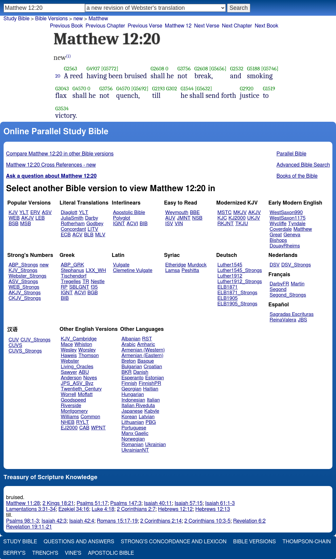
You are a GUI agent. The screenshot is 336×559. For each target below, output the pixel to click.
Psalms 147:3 (125, 503)
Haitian (150, 389)
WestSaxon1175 (288, 218)
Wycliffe (278, 223)
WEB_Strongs (24, 287)
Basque (145, 361)
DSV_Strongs (296, 264)
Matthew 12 (178, 25)
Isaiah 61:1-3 (220, 503)
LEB (39, 218)
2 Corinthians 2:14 (161, 521)
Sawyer (69, 372)
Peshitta (190, 270)
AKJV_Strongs (25, 292)
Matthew (98, 18)
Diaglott (69, 212)
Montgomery (74, 411)
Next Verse (206, 25)
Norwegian (133, 439)
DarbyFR (279, 283)
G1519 (269, 88)
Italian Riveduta (138, 405)
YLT (23, 212)
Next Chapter (237, 25)
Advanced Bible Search (303, 165)
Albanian (130, 338)
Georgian (131, 389)
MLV (100, 234)
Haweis (69, 355)
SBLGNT (79, 287)
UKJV (253, 218)
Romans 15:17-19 (117, 521)
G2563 (70, 68)
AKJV (27, 218)
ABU (84, 372)
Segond (278, 289)
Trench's (45, 553)
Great (276, 234)
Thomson (89, 355)
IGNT (119, 223)
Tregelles (71, 281)
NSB (197, 218)
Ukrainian (155, 444)
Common (90, 416)
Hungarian (132, 394)
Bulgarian (131, 366)
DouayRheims (285, 245)
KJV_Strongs (23, 270)
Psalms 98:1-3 (22, 521)
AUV (170, 218)
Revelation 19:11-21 (29, 527)
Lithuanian (132, 422)
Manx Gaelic (135, 433)
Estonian (154, 377)
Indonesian (133, 400)
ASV (47, 212)
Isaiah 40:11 (158, 503)
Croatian (153, 366)
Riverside (71, 405)
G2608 (157, 68)
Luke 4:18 (103, 509)
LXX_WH (96, 270)
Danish (140, 372)
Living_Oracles (77, 366)
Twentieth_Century (81, 389)
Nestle (97, 281)
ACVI (132, 223)
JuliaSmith (72, 218)
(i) (68, 56)
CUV (14, 339)
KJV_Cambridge (79, 338)
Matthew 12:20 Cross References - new (51, 165)
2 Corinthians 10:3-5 (207, 521)
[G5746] (269, 68)
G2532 (236, 68)
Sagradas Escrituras (291, 314)
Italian (153, 400)
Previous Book (66, 25)
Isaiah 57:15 (189, 503)
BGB (92, 292)
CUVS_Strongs (25, 351)
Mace (67, 344)
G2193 (158, 88)
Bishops (278, 240)
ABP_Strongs (23, 264)
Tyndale (297, 223)
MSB (25, 223)
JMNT (184, 218)
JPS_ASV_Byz (77, 383)
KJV (13, 212)
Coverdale (281, 229)
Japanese (132, 411)
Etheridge (175, 264)
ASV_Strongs (23, 281)
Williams (70, 416)
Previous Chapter (105, 25)
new (78, 18)
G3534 (62, 108)
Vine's (73, 553)
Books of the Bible (297, 176)
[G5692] (140, 88)
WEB (14, 218)
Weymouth (176, 212)
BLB (89, 234)
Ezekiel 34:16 (73, 509)
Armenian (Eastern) (142, 355)
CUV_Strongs (35, 339)
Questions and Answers (79, 541)
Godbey (94, 223)
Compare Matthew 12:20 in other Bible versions (60, 153)
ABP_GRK (72, 264)
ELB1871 (228, 287)
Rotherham (73, 223)
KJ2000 (237, 218)
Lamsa (172, 270)
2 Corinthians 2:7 (136, 509)
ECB (66, 234)
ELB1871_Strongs (237, 292)
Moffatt (85, 394)
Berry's (14, 553)
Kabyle (151, 411)
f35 (94, 287)
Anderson (71, 377)
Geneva (291, 234)
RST (147, 338)
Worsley (87, 350)
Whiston (83, 344)
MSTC (225, 212)
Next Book (266, 25)
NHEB (68, 422)
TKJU (241, 223)
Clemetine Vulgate (132, 270)
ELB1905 (228, 298)
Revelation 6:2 (249, 521)
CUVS (15, 345)
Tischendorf (73, 276)
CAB (84, 427)
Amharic (146, 344)
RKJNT (226, 223)
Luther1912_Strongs (240, 281)
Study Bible (16, 18)
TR (85, 281)
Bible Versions (51, 18)
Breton (128, 361)
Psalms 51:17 (92, 503)
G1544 (187, 88)
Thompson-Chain (306, 541)
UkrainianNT (135, 450)
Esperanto (132, 377)
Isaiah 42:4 (81, 521)
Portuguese (133, 427)
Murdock (196, 264)
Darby (91, 218)
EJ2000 (69, 427)
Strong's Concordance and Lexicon (173, 541)
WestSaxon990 (286, 212)
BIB (144, 223)
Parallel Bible (291, 153)
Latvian (146, 416)
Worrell (68, 394)
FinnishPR (150, 383)
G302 (171, 88)
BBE (195, 212)
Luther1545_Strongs (240, 270)
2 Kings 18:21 (58, 503)
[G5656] (217, 68)
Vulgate (121, 264)
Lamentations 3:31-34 (31, 509)
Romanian (132, 444)
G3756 (184, 68)
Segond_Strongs (288, 295)
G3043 (62, 88)
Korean (129, 416)
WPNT (98, 427)
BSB (13, 223)
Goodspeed (73, 400)
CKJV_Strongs (25, 298)
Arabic (128, 344)
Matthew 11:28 (23, 503)
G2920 (247, 88)
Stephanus (72, 270)
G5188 (253, 68)
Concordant (73, 229)
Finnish (129, 383)
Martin (298, 283)
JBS (302, 319)
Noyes (90, 377)
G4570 (79, 88)
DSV (275, 264)
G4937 (93, 68)
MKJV (240, 212)
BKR (126, 372)
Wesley (69, 350)
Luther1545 (230, 264)
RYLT (82, 422)
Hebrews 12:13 (212, 509)
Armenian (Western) (143, 350)
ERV (35, 212)
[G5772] (109, 68)
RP (64, 287)
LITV (93, 229)
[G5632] (203, 88)
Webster (70, 361)
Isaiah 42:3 (54, 521)
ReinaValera (283, 319)
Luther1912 (230, 276)
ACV (77, 234)
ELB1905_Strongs (237, 303)
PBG (151, 422)
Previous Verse (145, 25)
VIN (179, 223)
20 (57, 76)
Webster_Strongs (27, 276)
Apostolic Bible (111, 553)
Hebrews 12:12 (175, 509)
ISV (169, 223)
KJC (222, 218)
